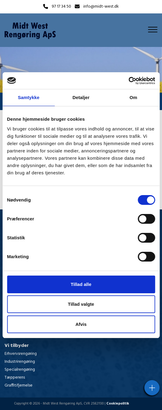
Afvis (81, 324)
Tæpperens (15, 377)
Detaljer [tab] (81, 97)
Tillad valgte (81, 304)
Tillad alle (81, 284)
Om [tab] (133, 97)
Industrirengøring (20, 361)
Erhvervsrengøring (21, 353)
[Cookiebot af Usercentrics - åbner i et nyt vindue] (128, 81)
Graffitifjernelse (19, 385)
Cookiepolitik (117, 403)
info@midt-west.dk (101, 6)
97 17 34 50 (61, 6)
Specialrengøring (20, 369)
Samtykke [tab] (29, 97)
